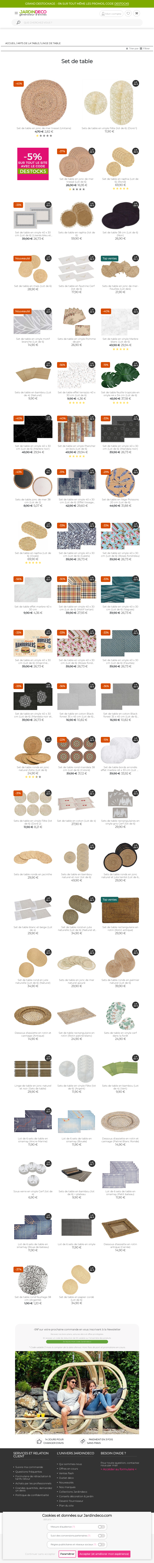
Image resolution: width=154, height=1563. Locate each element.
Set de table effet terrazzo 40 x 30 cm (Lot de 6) (76, 394)
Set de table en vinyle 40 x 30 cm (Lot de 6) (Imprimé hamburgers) (33, 663)
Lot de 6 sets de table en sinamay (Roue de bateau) (33, 1246)
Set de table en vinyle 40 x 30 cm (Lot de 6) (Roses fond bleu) (120, 554)
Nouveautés (66, 1482)
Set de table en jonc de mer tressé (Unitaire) (44, 128)
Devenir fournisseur (71, 1501)
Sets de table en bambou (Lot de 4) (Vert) (120, 1087)
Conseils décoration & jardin (76, 1496)
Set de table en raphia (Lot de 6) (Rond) (120, 180)
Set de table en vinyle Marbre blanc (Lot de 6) (120, 340)
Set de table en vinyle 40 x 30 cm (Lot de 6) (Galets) (76, 554)
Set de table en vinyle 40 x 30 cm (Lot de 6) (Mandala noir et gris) (33, 716)
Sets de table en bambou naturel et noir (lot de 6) (76, 876)
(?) (73, 1526)
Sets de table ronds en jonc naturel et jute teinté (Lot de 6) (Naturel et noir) (120, 877)
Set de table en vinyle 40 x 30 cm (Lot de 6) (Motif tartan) (76, 608)
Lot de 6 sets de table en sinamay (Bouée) (77, 1140)
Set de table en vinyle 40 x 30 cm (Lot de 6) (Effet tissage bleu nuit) (76, 502)
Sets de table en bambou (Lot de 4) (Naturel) (33, 394)
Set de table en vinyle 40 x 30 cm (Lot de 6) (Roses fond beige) (76, 663)
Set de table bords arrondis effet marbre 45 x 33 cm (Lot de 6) (120, 770)
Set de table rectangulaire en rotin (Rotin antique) (120, 929)
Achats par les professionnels (33, 1483)
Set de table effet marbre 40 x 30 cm (33, 608)
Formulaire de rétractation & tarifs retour (33, 1477)
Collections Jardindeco (73, 1491)
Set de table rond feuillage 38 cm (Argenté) (33, 1298)
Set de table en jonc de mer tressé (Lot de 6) (77, 180)
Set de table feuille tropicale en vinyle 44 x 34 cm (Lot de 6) (120, 394)
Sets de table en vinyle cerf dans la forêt (120, 1034)
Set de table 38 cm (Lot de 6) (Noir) (120, 234)
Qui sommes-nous (70, 1464)
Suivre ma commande (29, 1467)
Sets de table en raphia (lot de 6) (76, 234)
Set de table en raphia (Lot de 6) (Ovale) (33, 554)
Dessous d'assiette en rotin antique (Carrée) (120, 1246)
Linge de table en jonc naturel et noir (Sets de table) (33, 1087)
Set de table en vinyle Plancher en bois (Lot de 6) (77, 447)
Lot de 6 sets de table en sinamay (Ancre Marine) (33, 1140)
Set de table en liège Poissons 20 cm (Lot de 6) (120, 501)
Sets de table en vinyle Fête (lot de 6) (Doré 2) (33, 822)
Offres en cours (68, 1468)
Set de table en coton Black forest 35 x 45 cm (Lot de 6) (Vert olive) (77, 716)
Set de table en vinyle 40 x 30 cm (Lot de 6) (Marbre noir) (33, 447)
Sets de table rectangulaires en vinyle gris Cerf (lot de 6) (120, 822)
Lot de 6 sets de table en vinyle (76, 1244)
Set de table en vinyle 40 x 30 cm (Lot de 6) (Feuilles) (120, 662)
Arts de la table (28, 43)
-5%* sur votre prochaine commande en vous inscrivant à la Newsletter (77, 1329)
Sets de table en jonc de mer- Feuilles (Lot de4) (120, 287)
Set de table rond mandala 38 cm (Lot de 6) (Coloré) (76, 769)
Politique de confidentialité (32, 1495)
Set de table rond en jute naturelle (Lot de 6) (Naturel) (33, 981)
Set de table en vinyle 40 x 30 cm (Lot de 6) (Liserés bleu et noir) (33, 235)
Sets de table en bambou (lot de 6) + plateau (76, 1193)
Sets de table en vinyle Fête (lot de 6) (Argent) (76, 1087)
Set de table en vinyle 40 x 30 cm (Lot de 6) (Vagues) (120, 608)
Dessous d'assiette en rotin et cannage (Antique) (33, 1034)
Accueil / (11, 43)
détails (49, 1519)
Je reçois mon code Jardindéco (77, 1341)
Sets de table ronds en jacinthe (33, 874)
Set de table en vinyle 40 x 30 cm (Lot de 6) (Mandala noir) (120, 447)
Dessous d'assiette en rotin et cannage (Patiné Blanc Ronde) (120, 1140)
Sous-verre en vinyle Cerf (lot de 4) (32, 1193)
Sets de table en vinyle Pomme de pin (77, 340)
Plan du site (66, 1505)
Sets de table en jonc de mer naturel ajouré (76, 981)
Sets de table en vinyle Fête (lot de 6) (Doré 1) (109, 128)
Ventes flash (66, 1473)
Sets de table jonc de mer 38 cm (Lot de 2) (33, 501)
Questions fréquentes (28, 1471)
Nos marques (67, 1487)
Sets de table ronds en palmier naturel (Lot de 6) (120, 981)
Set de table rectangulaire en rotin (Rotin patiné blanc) (76, 1034)
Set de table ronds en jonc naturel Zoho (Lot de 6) (33, 769)
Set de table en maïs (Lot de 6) (33, 286)
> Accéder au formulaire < (118, 1469)
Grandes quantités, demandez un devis (33, 1489)
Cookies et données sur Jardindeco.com (77, 1515)
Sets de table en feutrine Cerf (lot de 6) (77, 287)
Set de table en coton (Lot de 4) (76, 820)
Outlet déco (66, 1477)
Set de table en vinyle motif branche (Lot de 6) (33, 340)
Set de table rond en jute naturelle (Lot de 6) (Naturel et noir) (76, 930)
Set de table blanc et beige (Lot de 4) (33, 929)
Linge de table (51, 43)
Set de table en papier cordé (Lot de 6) (76, 1298)
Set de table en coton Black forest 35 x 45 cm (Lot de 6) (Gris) (120, 716)
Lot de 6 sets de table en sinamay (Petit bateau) (120, 1193)
